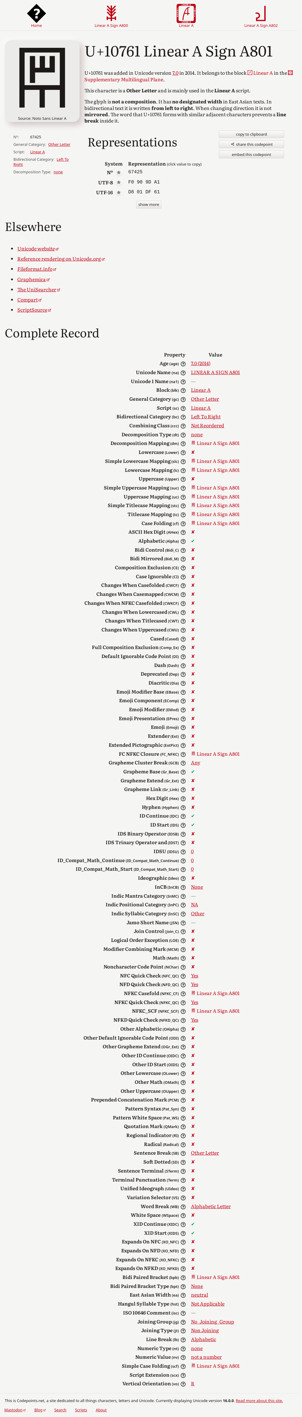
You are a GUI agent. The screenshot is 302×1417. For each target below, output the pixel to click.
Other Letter (59, 144)
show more (148, 204)
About (101, 1410)
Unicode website (36, 248)
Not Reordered (207, 425)
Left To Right (205, 416)
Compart (27, 299)
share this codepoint (251, 144)
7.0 (175, 72)
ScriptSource (32, 309)
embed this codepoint (251, 154)
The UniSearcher (36, 289)
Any (194, 762)
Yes (194, 975)
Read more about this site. (259, 1400)
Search (60, 1410)
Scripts (81, 1410)
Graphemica (31, 279)
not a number (205, 1356)
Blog (38, 1410)
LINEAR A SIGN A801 (214, 372)
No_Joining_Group (211, 1321)
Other (197, 913)
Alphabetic (202, 1339)
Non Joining (204, 1330)
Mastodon (13, 1410)
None (196, 886)
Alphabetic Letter (210, 1206)
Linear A (37, 151)
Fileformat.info (35, 268)
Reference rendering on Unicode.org (58, 258)
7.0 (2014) (200, 363)
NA (194, 904)
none (58, 172)
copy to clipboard (251, 134)
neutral (198, 1294)
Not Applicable (207, 1303)
